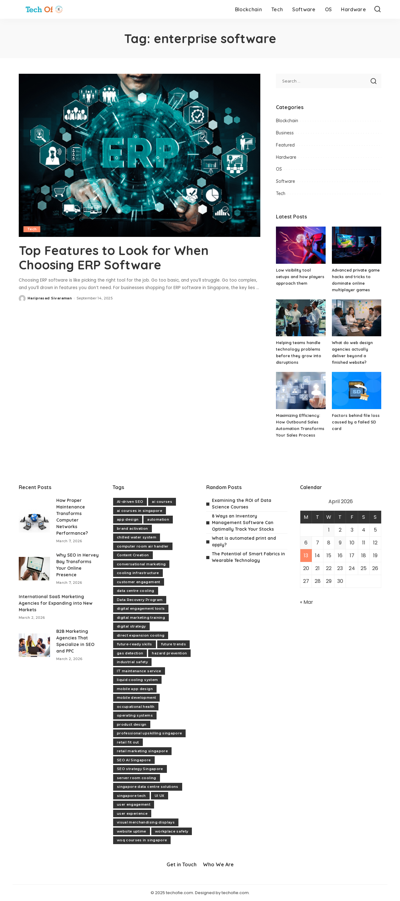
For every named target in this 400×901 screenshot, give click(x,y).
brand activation (132, 528)
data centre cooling (135, 590)
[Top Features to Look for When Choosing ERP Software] (139, 155)
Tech (32, 229)
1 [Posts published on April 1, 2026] (329, 529)
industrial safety (132, 662)
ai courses (162, 501)
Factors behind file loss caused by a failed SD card (356, 422)
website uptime (131, 831)
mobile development (136, 697)
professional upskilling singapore (149, 733)
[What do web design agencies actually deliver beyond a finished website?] (356, 318)
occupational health (136, 706)
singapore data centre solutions (147, 786)
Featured (285, 145)
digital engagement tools (141, 608)
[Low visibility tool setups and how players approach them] (300, 245)
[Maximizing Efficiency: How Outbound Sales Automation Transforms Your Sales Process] (300, 390)
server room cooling (136, 778)
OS (279, 169)
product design (132, 724)
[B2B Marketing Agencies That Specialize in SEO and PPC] (34, 645)
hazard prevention (169, 653)
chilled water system (136, 537)
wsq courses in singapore (142, 840)
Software (285, 181)
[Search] (377, 9)
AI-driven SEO (130, 501)
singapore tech (131, 795)
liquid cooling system (137, 680)
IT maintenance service (139, 671)
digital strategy (131, 626)
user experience (132, 813)
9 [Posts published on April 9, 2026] (340, 542)
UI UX (159, 795)
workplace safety (171, 831)
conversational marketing (141, 564)
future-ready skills (134, 644)
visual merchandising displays (146, 822)
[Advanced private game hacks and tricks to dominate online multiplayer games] (356, 245)
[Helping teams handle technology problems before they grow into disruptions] (300, 318)
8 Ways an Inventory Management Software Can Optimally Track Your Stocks (243, 522)
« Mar (306, 602)
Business (285, 133)
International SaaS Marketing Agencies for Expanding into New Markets (55, 603)
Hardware (286, 157)
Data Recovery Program (139, 600)
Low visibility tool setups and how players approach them (300, 277)
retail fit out (128, 742)
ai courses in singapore (139, 510)
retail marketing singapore (142, 751)
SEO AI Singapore (134, 760)
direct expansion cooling (140, 635)
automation (158, 519)
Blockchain (287, 120)
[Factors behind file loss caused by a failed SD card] (356, 390)
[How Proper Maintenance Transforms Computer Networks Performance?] (34, 521)
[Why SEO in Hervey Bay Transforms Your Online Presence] (34, 568)
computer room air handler (143, 546)
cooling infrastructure (138, 573)
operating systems (135, 715)
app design (127, 519)
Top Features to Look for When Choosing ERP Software (113, 258)
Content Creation (133, 555)
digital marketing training (141, 617)
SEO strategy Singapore (140, 769)
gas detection (130, 653)
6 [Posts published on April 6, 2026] (306, 542)
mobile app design (135, 689)
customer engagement (138, 582)
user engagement (133, 804)
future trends (173, 644)
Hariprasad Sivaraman (50, 298)
